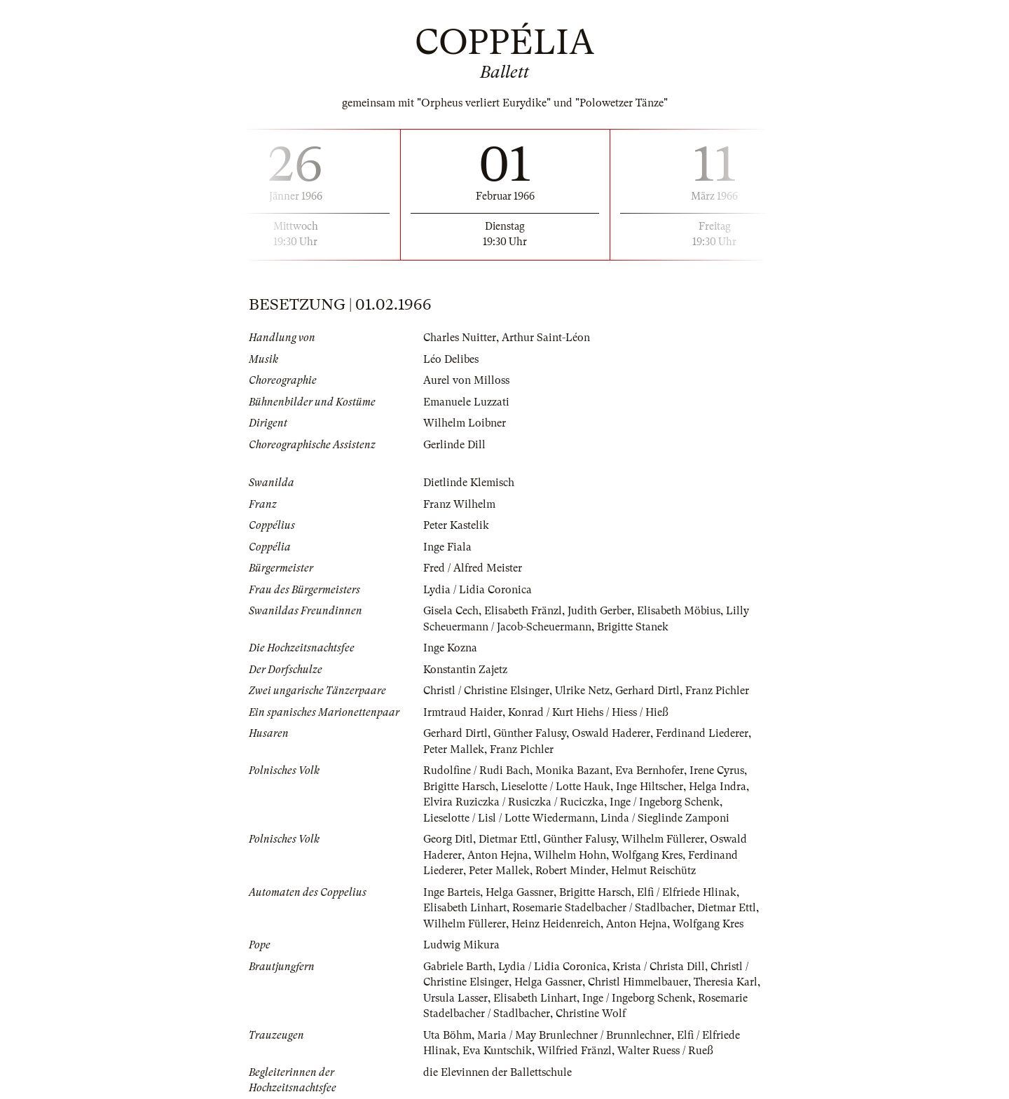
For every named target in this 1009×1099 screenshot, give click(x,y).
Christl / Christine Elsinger (486, 690)
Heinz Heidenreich (556, 924)
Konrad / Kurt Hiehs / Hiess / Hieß (588, 712)
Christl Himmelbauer (638, 982)
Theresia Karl (725, 982)
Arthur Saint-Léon (546, 337)
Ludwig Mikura (461, 945)
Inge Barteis (451, 892)
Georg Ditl (448, 839)
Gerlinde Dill (454, 444)
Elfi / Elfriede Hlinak (686, 892)
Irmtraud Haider (462, 712)
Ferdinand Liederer (702, 733)
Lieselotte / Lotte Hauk (555, 786)
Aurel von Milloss (466, 380)
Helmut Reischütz (653, 870)
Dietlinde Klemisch (468, 482)
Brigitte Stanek (632, 627)
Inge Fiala (447, 547)
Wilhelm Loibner (464, 423)
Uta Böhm (447, 1035)
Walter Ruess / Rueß (665, 1050)
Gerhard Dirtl (647, 690)
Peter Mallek (453, 749)
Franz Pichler (717, 690)
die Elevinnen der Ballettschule (497, 1072)
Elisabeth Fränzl (523, 610)
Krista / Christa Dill (658, 966)
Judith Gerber (599, 610)
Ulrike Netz (582, 690)
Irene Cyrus (716, 770)
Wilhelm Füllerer (663, 839)
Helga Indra (717, 786)
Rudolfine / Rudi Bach (476, 770)
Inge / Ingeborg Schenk (665, 802)
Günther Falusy (529, 733)
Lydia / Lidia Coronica (477, 589)
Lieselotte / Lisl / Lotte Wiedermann (509, 818)
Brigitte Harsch (459, 786)
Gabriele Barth (458, 966)
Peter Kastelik (456, 525)
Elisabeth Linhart (465, 907)
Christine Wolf (591, 1013)
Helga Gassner (520, 892)
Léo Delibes (451, 359)
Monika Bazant (572, 770)
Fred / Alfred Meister (472, 568)
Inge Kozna (450, 648)
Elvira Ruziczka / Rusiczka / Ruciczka (513, 802)
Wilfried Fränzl (574, 1050)
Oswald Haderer (611, 733)
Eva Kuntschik (497, 1050)
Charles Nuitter (459, 337)
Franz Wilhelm (459, 504)
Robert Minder (570, 870)
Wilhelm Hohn (570, 855)
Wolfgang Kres (647, 855)
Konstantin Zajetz (465, 669)
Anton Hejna (497, 855)
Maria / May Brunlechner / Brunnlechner (574, 1035)
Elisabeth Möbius (678, 610)
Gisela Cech (451, 610)
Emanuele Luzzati (466, 402)
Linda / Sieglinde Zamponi (664, 818)
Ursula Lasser (455, 998)
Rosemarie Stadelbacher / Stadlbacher (602, 907)
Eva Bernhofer (649, 770)
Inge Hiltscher (649, 786)
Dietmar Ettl (508, 839)
